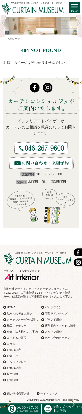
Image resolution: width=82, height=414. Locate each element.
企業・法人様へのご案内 (22, 331)
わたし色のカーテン (57, 337)
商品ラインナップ (56, 313)
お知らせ (12, 355)
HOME (11, 307)
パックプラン (53, 307)
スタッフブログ (17, 362)
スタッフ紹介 (53, 331)
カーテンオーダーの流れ (22, 319)
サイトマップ (48, 393)
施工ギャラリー (17, 325)
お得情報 (12, 380)
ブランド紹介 (53, 319)
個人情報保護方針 (18, 393)
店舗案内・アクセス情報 (60, 325)
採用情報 (12, 374)
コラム (11, 343)
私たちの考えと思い (19, 313)
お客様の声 (14, 349)
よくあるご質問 (17, 337)
